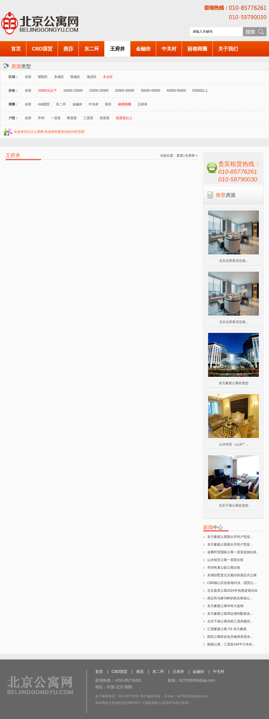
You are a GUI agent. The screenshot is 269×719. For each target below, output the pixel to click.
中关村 (169, 49)
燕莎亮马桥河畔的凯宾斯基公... (230, 598)
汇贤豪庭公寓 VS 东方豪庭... (228, 629)
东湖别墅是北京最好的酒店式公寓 (232, 575)
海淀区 (92, 77)
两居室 (72, 118)
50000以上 (200, 90)
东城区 (59, 77)
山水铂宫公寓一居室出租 (225, 560)
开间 (41, 118)
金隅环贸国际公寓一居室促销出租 (232, 552)
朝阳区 (43, 77)
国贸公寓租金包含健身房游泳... (230, 637)
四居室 (105, 118)
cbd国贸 (44, 104)
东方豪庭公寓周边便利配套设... (230, 614)
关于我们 (228, 49)
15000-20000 (98, 90)
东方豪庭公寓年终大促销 (225, 606)
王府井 (117, 49)
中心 (213, 527)
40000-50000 (176, 90)
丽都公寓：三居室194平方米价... (231, 644)
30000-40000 (150, 90)
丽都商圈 (197, 49)
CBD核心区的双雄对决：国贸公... (231, 583)
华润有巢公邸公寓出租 (223, 567)
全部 (28, 77)
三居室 (88, 118)
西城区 (75, 77)
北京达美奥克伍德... (233, 261)
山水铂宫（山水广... (233, 444)
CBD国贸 (42, 49)
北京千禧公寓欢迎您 (233, 505)
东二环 (91, 49)
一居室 (56, 118)
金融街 (143, 49)
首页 (16, 49)
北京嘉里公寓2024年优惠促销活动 (232, 590)
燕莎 (68, 49)
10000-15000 (73, 90)
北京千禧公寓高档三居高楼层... (230, 621)
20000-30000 (124, 90)
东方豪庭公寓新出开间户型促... (230, 537)
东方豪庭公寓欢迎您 (233, 383)
